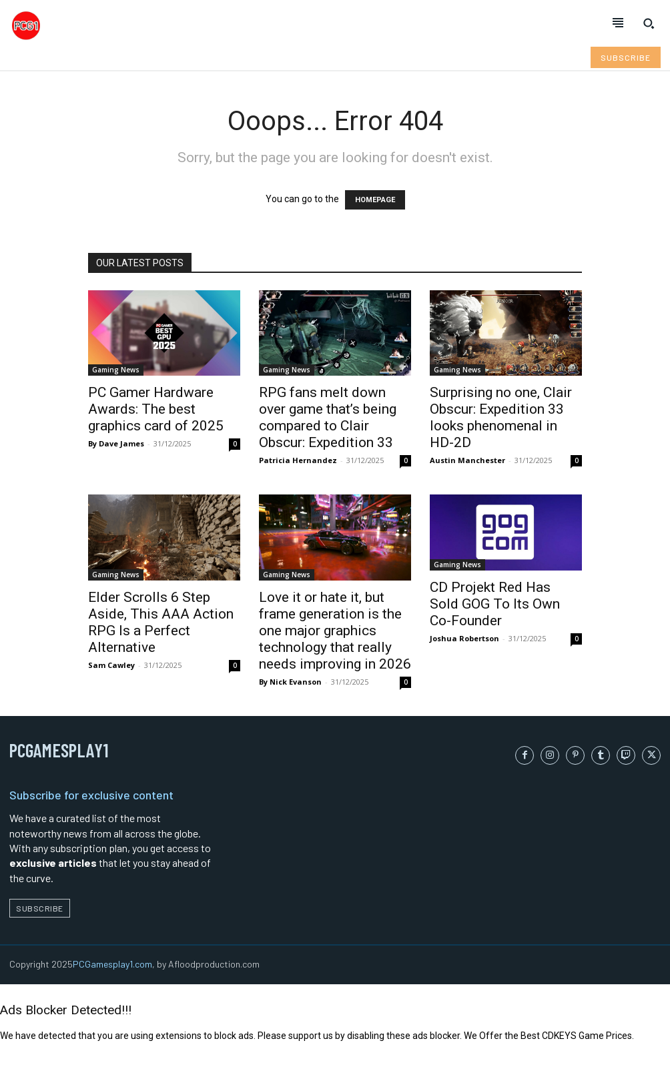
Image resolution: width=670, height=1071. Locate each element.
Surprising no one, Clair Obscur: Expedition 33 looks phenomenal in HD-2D (501, 417)
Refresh (17, 1063)
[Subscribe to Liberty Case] (626, 57)
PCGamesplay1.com (112, 964)
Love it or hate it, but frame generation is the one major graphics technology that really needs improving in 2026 (335, 630)
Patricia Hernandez (298, 460)
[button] (649, 23)
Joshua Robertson (464, 638)
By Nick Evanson (290, 682)
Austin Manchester (467, 460)
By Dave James (116, 443)
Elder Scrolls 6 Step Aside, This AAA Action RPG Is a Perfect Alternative (161, 622)
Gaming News (115, 369)
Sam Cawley (111, 665)
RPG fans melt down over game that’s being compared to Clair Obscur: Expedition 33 (327, 417)
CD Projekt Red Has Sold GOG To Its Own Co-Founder (495, 604)
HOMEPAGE (375, 200)
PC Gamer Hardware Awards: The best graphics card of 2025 (156, 409)
